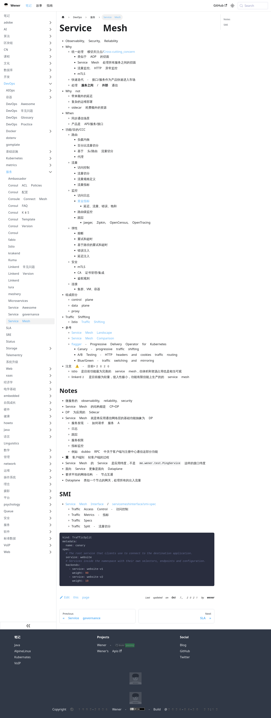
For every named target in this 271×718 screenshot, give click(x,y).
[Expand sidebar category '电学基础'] (50, 389)
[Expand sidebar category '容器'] (50, 97)
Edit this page (74, 597)
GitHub (220, 5)
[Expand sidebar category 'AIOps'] (50, 90)
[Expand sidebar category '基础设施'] (50, 152)
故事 (39, 5)
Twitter (185, 657)
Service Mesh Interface (84, 504)
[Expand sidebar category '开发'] (50, 77)
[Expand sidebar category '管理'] (50, 457)
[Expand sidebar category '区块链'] (50, 43)
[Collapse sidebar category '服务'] (50, 172)
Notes (227, 19)
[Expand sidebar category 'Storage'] (50, 348)
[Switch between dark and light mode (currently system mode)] (232, 6)
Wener (101, 645)
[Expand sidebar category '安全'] (50, 518)
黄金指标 (84, 201)
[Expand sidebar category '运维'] (50, 471)
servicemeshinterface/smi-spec (134, 504)
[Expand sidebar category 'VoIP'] (50, 545)
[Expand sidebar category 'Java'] (50, 430)
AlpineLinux (22, 651)
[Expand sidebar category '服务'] (50, 525)
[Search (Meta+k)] (253, 5)
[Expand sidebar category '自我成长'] (50, 403)
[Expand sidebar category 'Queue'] (50, 511)
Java (17, 645)
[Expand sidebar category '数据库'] (50, 70)
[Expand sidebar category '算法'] (50, 36)
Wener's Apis (109, 651)
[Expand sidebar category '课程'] (50, 57)
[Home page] (63, 17)
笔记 (29, 5)
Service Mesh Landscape (92, 332)
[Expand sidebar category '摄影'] (50, 491)
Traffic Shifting (93, 322)
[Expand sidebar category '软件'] (50, 532)
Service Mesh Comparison (93, 338)
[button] (28, 23)
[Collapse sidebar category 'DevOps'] (50, 84)
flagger (77, 344)
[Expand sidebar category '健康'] (50, 416)
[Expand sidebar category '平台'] (50, 498)
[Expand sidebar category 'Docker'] (50, 131)
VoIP (17, 663)
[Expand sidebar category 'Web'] (50, 369)
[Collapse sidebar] (28, 625)
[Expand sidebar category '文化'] (50, 63)
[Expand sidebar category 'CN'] (50, 50)
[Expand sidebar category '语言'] (50, 437)
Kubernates (22, 657)
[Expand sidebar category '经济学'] (50, 382)
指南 (50, 5)
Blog (183, 645)
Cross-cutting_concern (119, 52)
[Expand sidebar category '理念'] (50, 484)
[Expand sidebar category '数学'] (50, 450)
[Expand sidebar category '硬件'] (50, 410)
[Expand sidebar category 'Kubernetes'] (50, 158)
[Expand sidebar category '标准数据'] (50, 538)
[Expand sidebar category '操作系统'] (50, 477)
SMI (226, 24)
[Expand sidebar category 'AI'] (50, 29)
